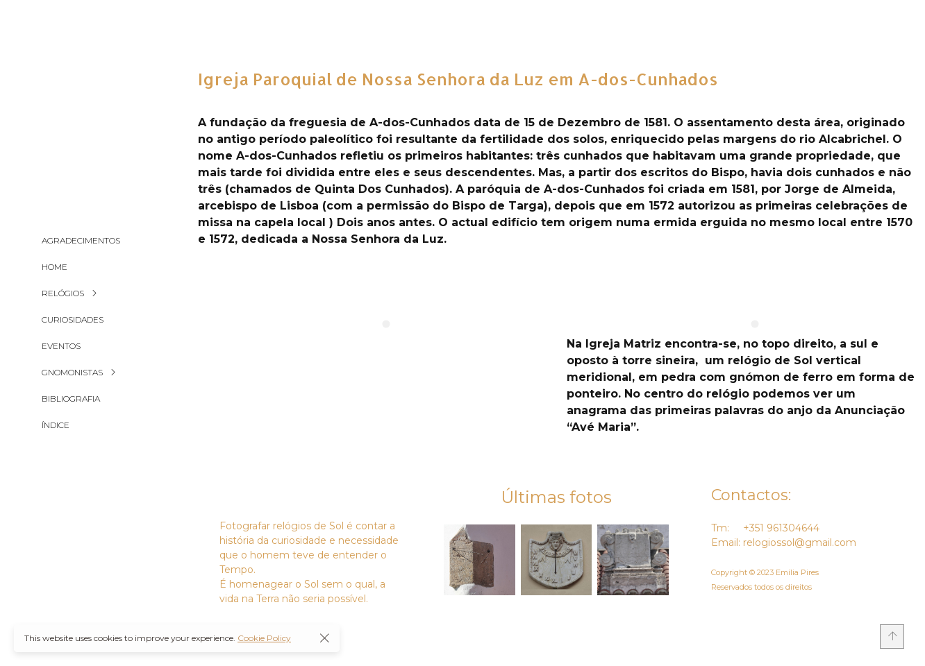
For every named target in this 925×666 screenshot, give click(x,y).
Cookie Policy (264, 638)
